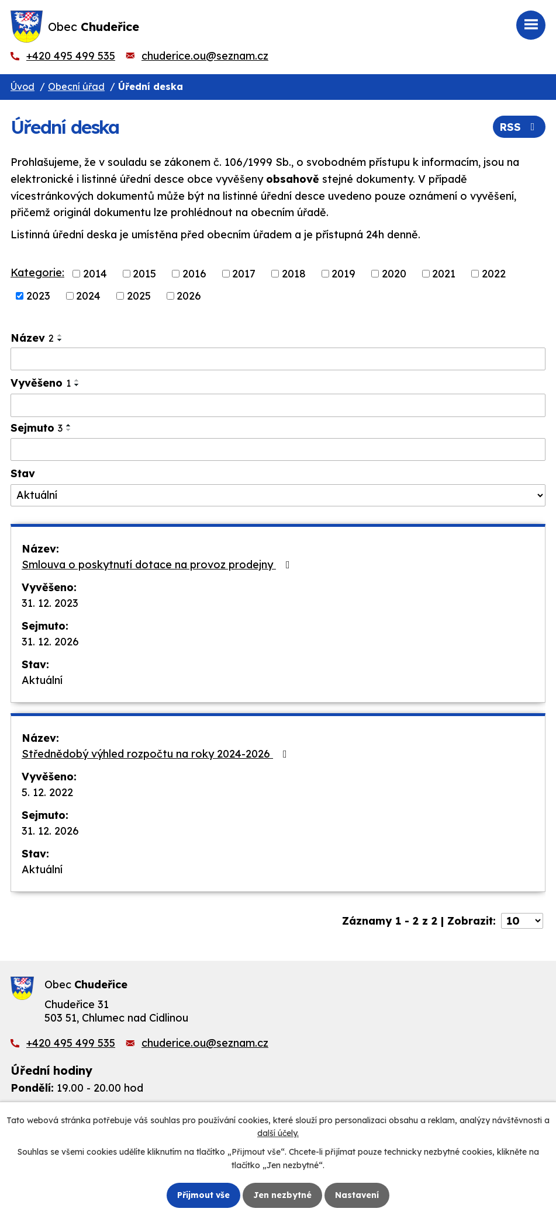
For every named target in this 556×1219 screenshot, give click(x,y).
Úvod (22, 86)
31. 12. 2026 (50, 641)
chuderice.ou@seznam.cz (204, 55)
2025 (139, 296)
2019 (343, 273)
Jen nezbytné (282, 1195)
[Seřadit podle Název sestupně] (60, 340)
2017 (243, 273)
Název (32, 338)
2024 (88, 296)
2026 (189, 296)
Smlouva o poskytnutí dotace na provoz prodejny (158, 564)
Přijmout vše (203, 1195)
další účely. (278, 1133)
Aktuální (42, 680)
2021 (443, 273)
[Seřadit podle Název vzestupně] (60, 335)
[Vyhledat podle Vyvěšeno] (278, 405)
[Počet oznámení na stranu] (522, 921)
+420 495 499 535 (70, 55)
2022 (494, 273)
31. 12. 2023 (50, 603)
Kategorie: (37, 272)
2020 (394, 273)
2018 (294, 273)
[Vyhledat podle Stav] (278, 495)
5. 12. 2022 (47, 792)
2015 (144, 273)
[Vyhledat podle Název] (278, 359)
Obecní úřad (76, 86)
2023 (38, 296)
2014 (95, 273)
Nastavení (357, 1195)
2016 (194, 273)
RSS (519, 127)
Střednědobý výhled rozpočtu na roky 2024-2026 (157, 753)
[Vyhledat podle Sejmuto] (278, 449)
